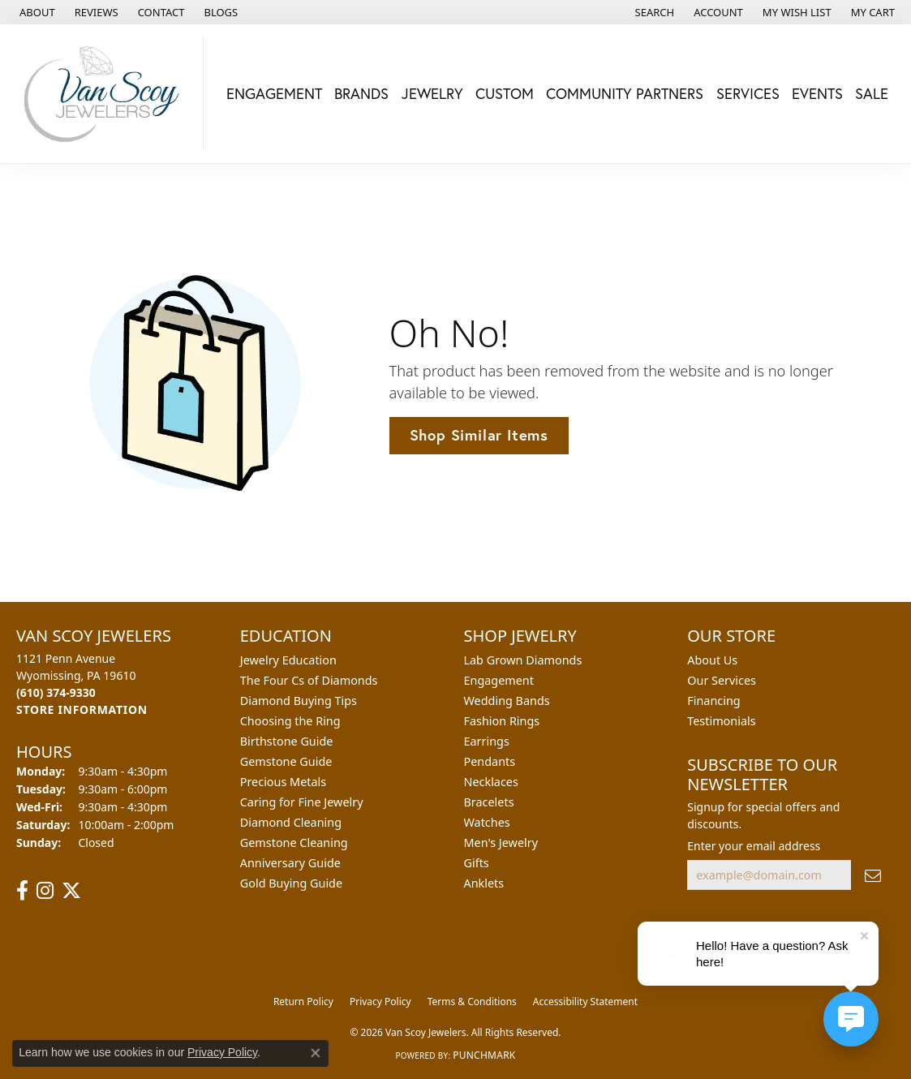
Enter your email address (753, 845)
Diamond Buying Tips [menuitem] (298, 700)
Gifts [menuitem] (476, 863)
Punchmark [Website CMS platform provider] (484, 1055)
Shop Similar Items (479, 435)
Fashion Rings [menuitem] (502, 721)
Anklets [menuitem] (484, 883)
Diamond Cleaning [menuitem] (291, 822)
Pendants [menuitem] (490, 761)
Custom (504, 93)
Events (817, 93)
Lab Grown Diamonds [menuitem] (523, 660)
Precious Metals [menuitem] (283, 781)
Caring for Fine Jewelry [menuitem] (301, 802)
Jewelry (432, 93)
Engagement (274, 93)
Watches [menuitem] (487, 822)
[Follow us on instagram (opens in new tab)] (45, 891)
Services (748, 93)
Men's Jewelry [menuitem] (501, 842)
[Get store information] (82, 709)
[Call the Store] (56, 692)
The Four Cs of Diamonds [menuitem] (309, 680)
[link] (35, 12)
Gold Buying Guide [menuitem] (291, 883)
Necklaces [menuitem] (491, 781)
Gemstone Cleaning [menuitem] (294, 842)
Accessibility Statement (585, 1001)
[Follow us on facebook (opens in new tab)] (22, 891)
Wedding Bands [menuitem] (507, 700)
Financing (713, 700)
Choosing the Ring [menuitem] (290, 721)
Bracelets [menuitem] (489, 802)
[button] (653, 12)
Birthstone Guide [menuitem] (286, 741)
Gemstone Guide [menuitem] (286, 761)
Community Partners (624, 93)
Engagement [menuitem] (499, 680)
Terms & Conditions (472, 1001)
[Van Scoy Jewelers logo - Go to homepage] (106, 94)
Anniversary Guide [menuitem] (290, 863)
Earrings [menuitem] (486, 741)
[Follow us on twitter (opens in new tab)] (71, 891)
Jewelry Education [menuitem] (288, 660)
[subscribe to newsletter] (873, 875)
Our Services (721, 680)
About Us (712, 660)
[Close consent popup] (315, 1053)
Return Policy (303, 1001)
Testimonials (721, 721)
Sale (871, 93)
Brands (361, 93)
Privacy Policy (380, 1001)
